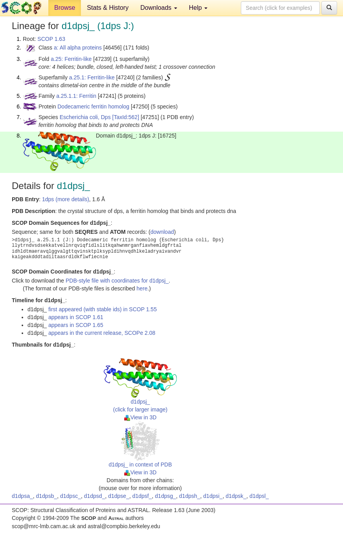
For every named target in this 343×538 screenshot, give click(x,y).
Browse (64, 7)
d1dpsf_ (142, 496)
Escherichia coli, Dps (85, 117)
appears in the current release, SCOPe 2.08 (101, 333)
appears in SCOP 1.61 (75, 317)
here (141, 288)
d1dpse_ (118, 496)
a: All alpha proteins (78, 47)
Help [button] (198, 7)
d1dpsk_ (236, 496)
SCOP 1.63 (51, 39)
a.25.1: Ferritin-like (92, 77)
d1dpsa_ (22, 496)
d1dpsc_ (70, 496)
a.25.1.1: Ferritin (76, 96)
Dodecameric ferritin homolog (93, 106)
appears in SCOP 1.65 (75, 325)
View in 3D (140, 417)
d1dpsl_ (259, 496)
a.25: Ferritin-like (71, 59)
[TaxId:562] (125, 117)
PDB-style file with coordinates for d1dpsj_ (117, 280)
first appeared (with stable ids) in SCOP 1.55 (102, 309)
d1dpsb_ (46, 496)
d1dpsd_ (94, 496)
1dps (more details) (65, 199)
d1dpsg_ (165, 496)
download (162, 232)
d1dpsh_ (189, 496)
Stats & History (107, 7)
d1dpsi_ (212, 496)
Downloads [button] (158, 7)
